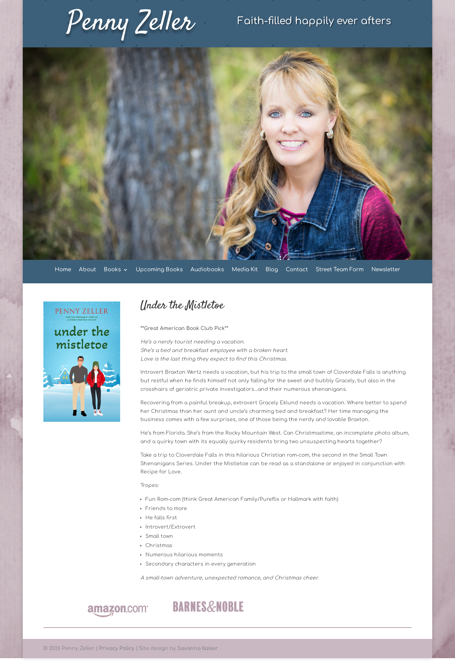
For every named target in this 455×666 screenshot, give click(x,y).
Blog (272, 270)
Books (112, 270)
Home (63, 270)
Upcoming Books (159, 270)
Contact (297, 270)
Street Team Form (340, 270)
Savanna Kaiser (197, 648)
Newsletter (385, 270)
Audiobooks (207, 270)
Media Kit (245, 270)
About (87, 270)
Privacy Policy (116, 648)
